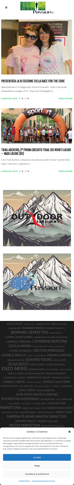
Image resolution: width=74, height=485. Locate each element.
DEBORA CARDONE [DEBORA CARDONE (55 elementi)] (59, 355)
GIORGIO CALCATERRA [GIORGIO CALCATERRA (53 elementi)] (56, 381)
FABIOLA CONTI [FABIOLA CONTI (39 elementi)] (15, 373)
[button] (69, 431)
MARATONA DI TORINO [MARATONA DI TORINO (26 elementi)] (10, 412)
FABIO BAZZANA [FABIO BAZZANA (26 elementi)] (65, 369)
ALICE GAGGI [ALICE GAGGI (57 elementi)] (15, 323)
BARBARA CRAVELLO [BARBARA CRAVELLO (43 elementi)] (34, 328)
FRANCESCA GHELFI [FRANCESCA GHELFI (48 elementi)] (38, 377)
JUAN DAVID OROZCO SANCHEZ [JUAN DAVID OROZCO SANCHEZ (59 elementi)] (36, 394)
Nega (37, 465)
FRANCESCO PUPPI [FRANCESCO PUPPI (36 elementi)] (61, 377)
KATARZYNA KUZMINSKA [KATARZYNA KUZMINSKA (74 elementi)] (20, 399)
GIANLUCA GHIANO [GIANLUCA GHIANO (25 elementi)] (33, 382)
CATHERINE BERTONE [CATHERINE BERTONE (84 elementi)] (49, 341)
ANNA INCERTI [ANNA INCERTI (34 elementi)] (14, 328)
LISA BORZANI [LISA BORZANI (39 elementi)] (47, 399)
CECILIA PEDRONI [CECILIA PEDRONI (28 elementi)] (39, 346)
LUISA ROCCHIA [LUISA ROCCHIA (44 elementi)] (57, 403)
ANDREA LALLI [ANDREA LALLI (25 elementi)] (29, 324)
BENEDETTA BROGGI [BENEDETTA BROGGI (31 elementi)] (56, 328)
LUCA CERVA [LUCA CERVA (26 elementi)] (26, 403)
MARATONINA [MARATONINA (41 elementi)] (28, 412)
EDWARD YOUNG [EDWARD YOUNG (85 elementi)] (39, 359)
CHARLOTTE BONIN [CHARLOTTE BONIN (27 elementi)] (56, 346)
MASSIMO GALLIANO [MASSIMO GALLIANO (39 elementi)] (47, 421)
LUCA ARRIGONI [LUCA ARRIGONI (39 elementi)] (64, 399)
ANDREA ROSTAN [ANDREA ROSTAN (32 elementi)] (59, 324)
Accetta (37, 457)
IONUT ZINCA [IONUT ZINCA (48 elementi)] (27, 390)
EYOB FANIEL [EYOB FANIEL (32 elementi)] (52, 369)
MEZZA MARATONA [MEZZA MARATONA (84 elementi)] (24, 425)
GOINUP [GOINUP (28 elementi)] (55, 386)
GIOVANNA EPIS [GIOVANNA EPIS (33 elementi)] (26, 386)
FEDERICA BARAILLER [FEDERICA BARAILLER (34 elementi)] (34, 373)
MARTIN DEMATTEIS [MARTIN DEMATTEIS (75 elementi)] (51, 416)
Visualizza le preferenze (37, 474)
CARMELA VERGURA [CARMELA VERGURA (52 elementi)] (18, 341)
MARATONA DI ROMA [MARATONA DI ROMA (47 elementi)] (60, 407)
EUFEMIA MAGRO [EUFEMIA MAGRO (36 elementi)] (36, 369)
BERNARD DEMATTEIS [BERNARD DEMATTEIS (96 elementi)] (29, 332)
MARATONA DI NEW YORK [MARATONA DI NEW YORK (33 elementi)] (34, 408)
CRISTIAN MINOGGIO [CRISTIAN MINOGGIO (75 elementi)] (48, 350)
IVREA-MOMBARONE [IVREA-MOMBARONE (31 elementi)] (45, 390)
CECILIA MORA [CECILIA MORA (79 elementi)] (20, 346)
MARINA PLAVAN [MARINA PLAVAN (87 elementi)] (20, 416)
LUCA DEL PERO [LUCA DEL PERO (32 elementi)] (39, 403)
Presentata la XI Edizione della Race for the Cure (33, 81)
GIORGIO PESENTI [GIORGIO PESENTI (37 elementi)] (9, 386)
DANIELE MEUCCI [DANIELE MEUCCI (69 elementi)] (14, 355)
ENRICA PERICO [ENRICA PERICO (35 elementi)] (38, 364)
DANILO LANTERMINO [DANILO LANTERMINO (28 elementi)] (36, 355)
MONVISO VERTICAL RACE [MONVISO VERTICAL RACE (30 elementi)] (52, 426)
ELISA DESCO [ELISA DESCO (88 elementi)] (19, 364)
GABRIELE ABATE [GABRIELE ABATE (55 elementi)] (14, 381)
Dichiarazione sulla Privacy (43, 481)
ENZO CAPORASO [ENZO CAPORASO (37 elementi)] (56, 364)
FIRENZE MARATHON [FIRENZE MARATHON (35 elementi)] (56, 373)
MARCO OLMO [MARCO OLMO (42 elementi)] (64, 412)
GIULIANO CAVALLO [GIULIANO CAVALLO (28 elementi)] (43, 386)
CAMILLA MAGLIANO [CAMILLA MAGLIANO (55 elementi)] (19, 337)
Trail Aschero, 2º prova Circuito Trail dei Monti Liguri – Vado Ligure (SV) (36, 152)
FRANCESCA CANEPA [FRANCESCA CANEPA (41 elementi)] (14, 377)
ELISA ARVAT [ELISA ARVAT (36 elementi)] (60, 360)
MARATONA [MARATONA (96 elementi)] (10, 407)
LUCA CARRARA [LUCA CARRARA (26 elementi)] (14, 403)
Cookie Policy (24, 481)
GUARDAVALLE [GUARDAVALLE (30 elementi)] (66, 386)
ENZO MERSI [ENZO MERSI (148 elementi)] (14, 369)
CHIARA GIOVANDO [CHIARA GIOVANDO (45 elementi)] (20, 350)
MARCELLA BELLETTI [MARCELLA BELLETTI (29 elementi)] (46, 412)
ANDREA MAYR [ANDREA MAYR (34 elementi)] (43, 324)
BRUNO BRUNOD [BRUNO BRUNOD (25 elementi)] (55, 333)
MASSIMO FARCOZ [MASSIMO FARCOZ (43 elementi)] (25, 421)
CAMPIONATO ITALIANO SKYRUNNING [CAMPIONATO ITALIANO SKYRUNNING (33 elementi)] (51, 337)
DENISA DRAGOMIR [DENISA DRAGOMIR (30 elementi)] (15, 360)
